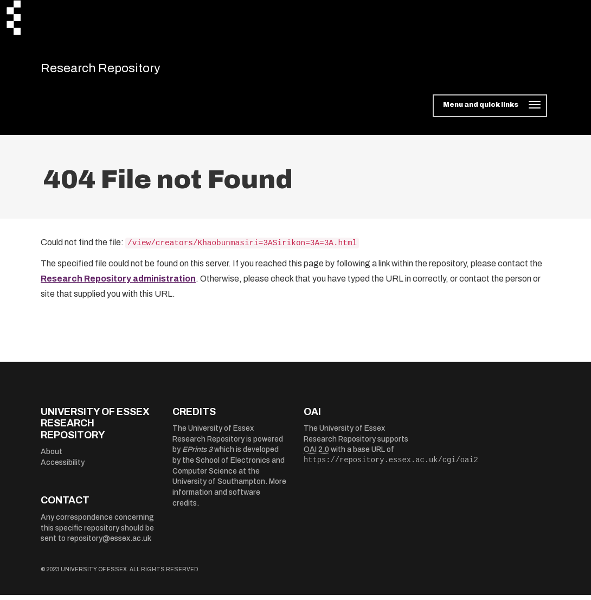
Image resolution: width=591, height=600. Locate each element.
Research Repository (117, 70)
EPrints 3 (197, 454)
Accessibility (63, 467)
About (51, 456)
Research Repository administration (118, 283)
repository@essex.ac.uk (109, 543)
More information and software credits (229, 497)
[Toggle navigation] (490, 110)
